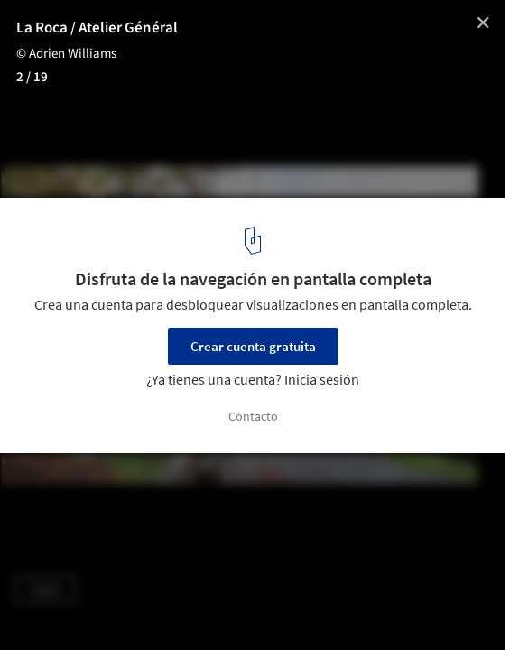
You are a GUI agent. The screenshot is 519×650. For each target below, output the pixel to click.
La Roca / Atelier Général (97, 28)
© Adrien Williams (66, 53)
